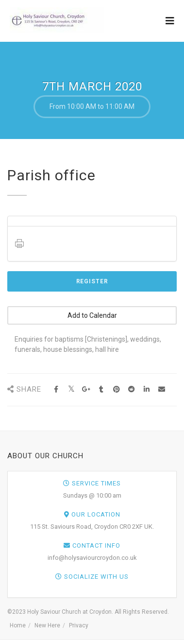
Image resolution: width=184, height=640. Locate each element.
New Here (47, 625)
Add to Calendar (92, 315)
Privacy (78, 625)
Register (92, 281)
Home (18, 625)
